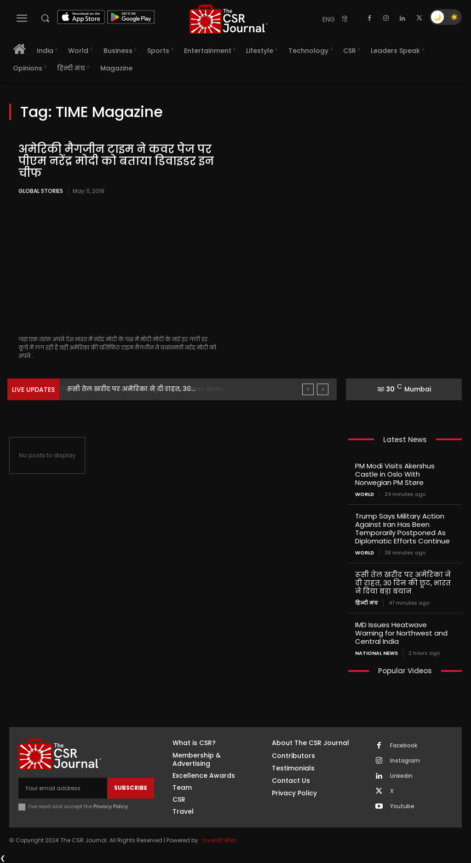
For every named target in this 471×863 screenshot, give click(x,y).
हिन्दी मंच (366, 603)
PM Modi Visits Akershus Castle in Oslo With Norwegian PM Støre (395, 474)
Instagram (405, 760)
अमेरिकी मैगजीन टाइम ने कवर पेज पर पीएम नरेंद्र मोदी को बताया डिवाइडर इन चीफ (116, 161)
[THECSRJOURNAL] (228, 19)
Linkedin (401, 776)
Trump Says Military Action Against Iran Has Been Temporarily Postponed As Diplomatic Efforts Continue (402, 528)
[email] (62, 788)
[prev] (308, 389)
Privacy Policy (110, 806)
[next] (322, 389)
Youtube (402, 806)
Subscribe (130, 788)
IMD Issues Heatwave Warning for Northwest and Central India (401, 633)
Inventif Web (219, 840)
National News (376, 653)
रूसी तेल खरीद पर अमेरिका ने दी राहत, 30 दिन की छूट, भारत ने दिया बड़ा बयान (403, 583)
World (364, 494)
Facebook (403, 745)
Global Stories (40, 191)
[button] (45, 18)
